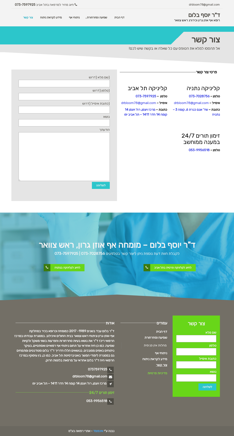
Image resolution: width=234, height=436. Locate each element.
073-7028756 (199, 96)
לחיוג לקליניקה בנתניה (62, 267)
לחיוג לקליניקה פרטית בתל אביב (167, 267)
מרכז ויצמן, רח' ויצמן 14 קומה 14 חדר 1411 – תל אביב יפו (69, 383)
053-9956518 (199, 150)
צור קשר (28, 17)
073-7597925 (25, 5)
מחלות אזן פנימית (155, 345)
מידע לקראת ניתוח (51, 17)
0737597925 (97, 369)
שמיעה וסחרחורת (97, 17)
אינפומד (98, 431)
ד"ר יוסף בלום (204, 15)
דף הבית (119, 17)
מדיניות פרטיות (157, 373)
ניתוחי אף (74, 17)
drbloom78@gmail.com (204, 4)
